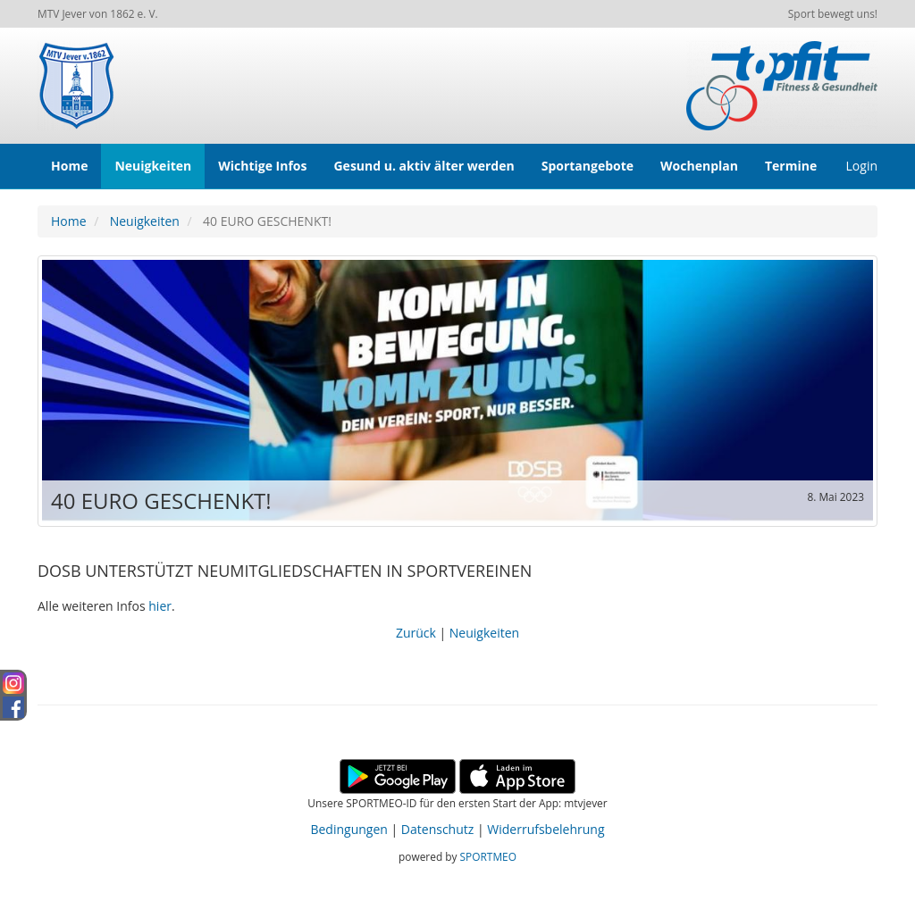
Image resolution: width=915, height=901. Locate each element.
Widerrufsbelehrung (545, 829)
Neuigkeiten (152, 165)
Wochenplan (699, 165)
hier (160, 605)
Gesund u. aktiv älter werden (423, 165)
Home (69, 165)
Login (861, 165)
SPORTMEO (488, 856)
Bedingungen (348, 829)
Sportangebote (587, 165)
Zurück (418, 632)
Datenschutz (437, 829)
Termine (791, 165)
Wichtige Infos (262, 165)
